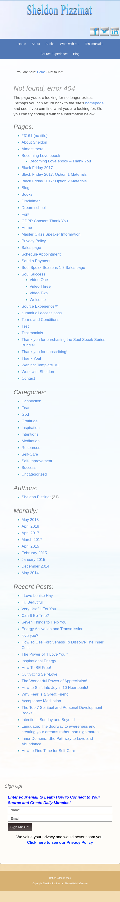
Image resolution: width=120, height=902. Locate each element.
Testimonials (93, 44)
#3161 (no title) (34, 136)
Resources (31, 447)
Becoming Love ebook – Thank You (60, 161)
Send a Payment (36, 261)
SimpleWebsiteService (76, 883)
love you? (30, 635)
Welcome (38, 300)
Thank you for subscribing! (44, 352)
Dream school (34, 208)
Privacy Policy (34, 241)
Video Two (39, 293)
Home (21, 44)
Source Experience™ (40, 306)
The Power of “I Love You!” (45, 654)
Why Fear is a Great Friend (45, 694)
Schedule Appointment (41, 254)
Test (25, 326)
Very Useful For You (39, 609)
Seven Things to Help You (44, 622)
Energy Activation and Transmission (52, 629)
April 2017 (30, 533)
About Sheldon (34, 142)
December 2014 (35, 566)
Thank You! (31, 358)
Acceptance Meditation (41, 701)
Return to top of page (60, 878)
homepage (94, 103)
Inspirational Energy (39, 661)
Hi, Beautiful (32, 602)
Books (49, 44)
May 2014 (30, 573)
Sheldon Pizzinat (60, 15)
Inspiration (30, 428)
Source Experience (53, 54)
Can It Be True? (35, 615)
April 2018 (30, 526)
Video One (39, 280)
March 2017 (32, 539)
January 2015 (33, 559)
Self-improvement (37, 461)
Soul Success (33, 274)
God (25, 414)
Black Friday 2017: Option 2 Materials (54, 181)
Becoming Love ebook (41, 155)
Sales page (31, 247)
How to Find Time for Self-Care (48, 751)
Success (29, 467)
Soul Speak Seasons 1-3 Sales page (53, 267)
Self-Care (30, 454)
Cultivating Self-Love (39, 674)
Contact (28, 378)
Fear (26, 408)
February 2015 (34, 553)
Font (25, 214)
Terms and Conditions (40, 319)
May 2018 (30, 520)
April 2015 (30, 546)
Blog (76, 54)
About (36, 44)
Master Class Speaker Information (51, 234)
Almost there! (33, 149)
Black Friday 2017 (37, 168)
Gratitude (30, 421)
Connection (31, 401)
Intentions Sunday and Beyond (48, 720)
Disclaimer (31, 201)
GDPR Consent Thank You (45, 221)
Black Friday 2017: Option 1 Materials (54, 174)
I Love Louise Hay (37, 595)
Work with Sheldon (38, 372)
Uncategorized (34, 474)
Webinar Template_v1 (40, 365)
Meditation (30, 441)
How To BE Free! (36, 667)
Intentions (30, 434)
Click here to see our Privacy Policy (60, 842)
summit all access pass (42, 313)
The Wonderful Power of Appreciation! (54, 681)
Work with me (69, 44)
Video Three (40, 286)
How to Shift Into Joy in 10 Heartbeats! (55, 687)
